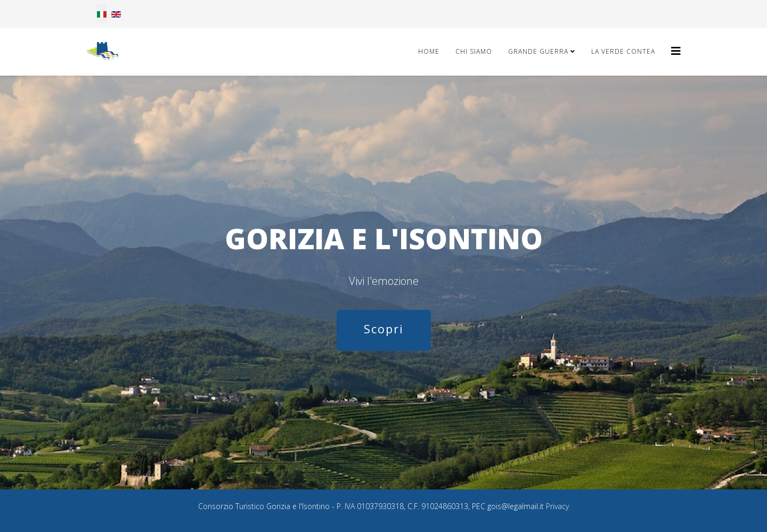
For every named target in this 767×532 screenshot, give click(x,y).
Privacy (557, 506)
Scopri (384, 329)
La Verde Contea (623, 51)
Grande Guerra (538, 51)
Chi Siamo (473, 51)
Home (428, 51)
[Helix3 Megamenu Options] (676, 51)
